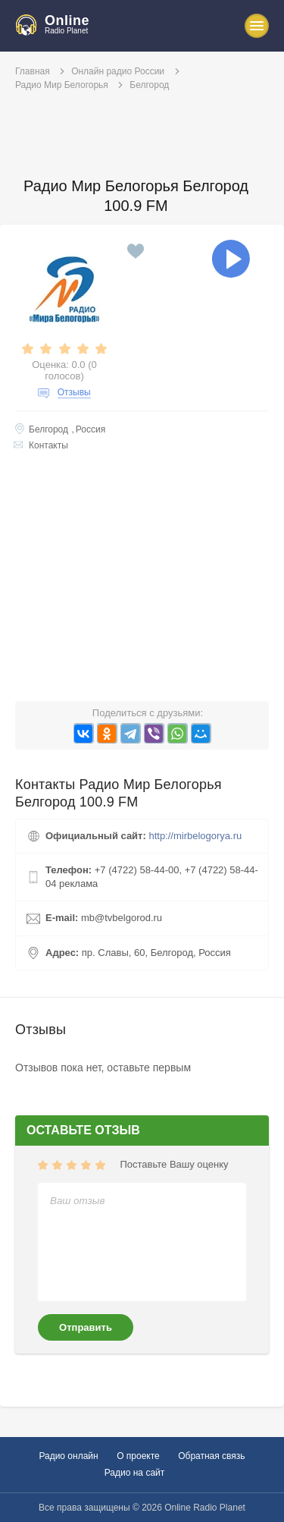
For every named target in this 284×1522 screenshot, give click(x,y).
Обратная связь (211, 1456)
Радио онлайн (68, 1456)
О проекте (138, 1456)
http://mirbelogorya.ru (195, 835)
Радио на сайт (135, 1472)
